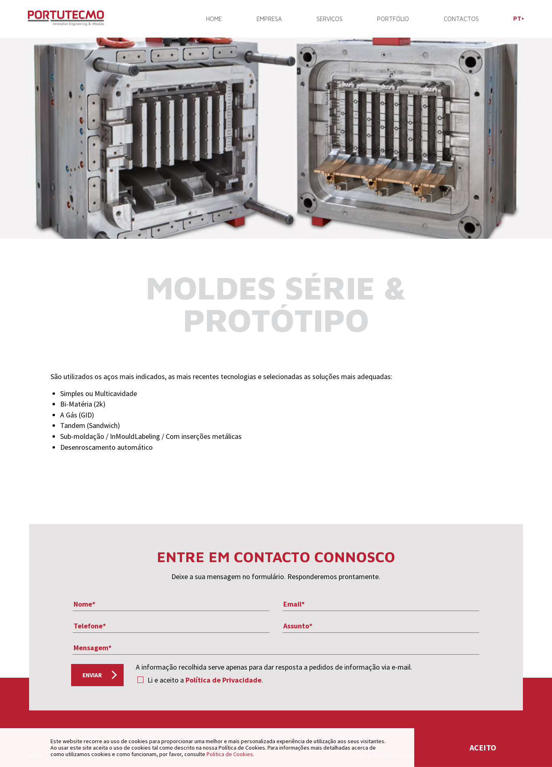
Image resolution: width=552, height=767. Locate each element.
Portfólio (393, 19)
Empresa (269, 19)
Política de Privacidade (223, 680)
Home (214, 19)
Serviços (329, 19)
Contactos (460, 19)
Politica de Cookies (229, 754)
